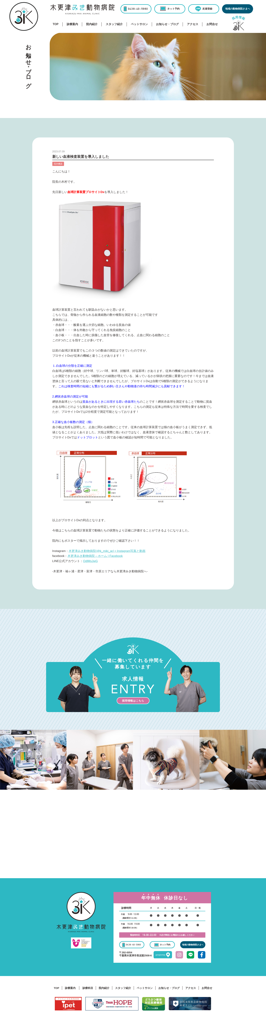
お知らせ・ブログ (167, 24)
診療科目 (87, 987)
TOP (56, 24)
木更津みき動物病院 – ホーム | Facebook (95, 556)
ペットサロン (139, 24)
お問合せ (212, 24)
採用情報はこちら (133, 700)
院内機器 (58, 164)
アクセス (192, 24)
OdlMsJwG (90, 561)
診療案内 (72, 24)
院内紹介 (92, 24)
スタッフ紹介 (114, 24)
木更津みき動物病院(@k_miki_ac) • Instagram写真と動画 (107, 551)
